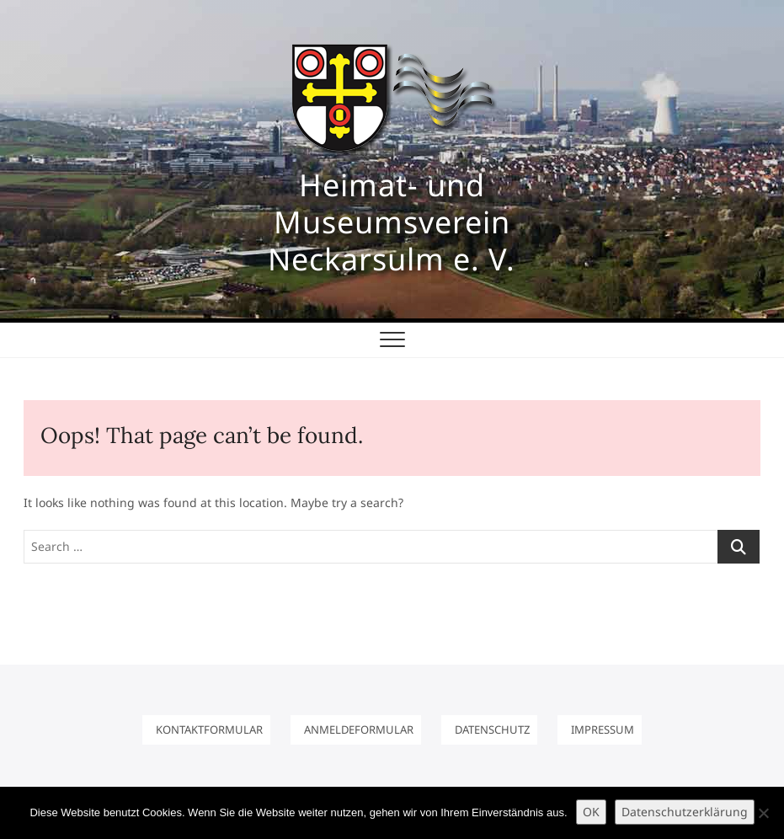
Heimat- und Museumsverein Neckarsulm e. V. (391, 222)
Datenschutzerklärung (684, 812)
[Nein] (763, 812)
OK (591, 812)
